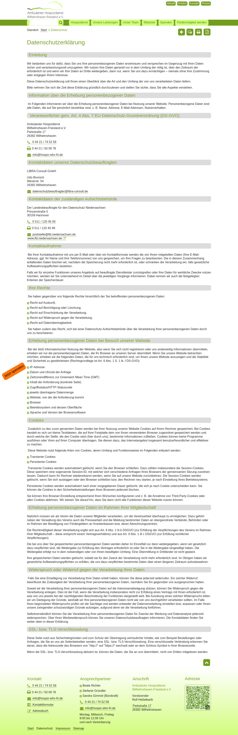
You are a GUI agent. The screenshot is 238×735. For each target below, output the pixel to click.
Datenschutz (44, 728)
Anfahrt (182, 3)
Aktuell (171, 3)
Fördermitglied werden (192, 22)
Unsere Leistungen (105, 22)
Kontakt (194, 3)
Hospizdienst (79, 22)
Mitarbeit (149, 22)
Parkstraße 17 (142, 705)
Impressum (63, 728)
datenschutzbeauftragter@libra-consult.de (60, 191)
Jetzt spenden (14, 371)
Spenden (166, 22)
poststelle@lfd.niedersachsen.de (54, 234)
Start (44, 30)
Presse (206, 3)
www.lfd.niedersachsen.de (44, 238)
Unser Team (131, 22)
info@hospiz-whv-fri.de (48, 154)
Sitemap (78, 728)
